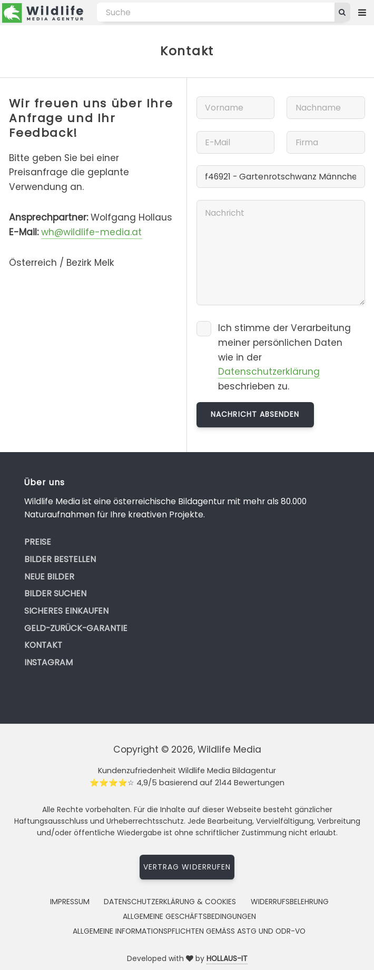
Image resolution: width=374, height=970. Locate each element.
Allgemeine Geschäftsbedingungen (189, 916)
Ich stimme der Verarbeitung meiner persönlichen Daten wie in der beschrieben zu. (284, 357)
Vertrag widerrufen (187, 867)
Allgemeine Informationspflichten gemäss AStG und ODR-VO (189, 931)
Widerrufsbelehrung (290, 901)
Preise (37, 541)
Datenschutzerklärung (269, 371)
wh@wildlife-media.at (91, 232)
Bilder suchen (55, 593)
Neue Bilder (49, 576)
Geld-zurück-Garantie (75, 628)
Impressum (70, 901)
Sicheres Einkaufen (66, 610)
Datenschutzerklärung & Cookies (170, 901)
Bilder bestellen (60, 559)
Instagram (48, 662)
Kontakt (43, 645)
